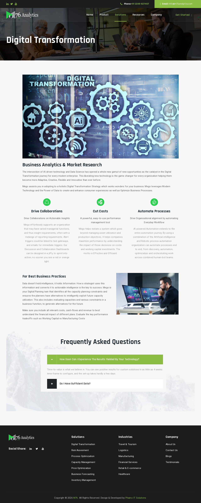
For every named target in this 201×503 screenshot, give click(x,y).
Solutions (120, 14)
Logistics (123, 450)
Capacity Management (83, 462)
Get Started (183, 15)
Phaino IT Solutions (135, 497)
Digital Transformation (83, 444)
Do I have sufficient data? (75, 383)
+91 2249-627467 (140, 3)
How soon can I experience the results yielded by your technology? (99, 359)
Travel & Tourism (127, 444)
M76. (75, 497)
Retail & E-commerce (130, 468)
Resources (139, 14)
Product (104, 14)
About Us (171, 444)
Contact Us (172, 450)
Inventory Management (83, 480)
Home (89, 14)
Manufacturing (126, 456)
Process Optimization (82, 456)
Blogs (169, 456)
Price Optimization (81, 468)
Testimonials (172, 462)
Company (156, 14)
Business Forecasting (82, 474)
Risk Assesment (80, 450)
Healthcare (124, 474)
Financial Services (128, 462)
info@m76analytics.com (180, 3)
